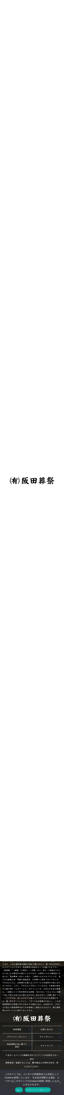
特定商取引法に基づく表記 (17, 1045)
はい (19, 1090)
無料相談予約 (32, 840)
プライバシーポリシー (17, 1036)
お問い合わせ (47, 1029)
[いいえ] (59, 1082)
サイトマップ (47, 1045)
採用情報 (17, 1029)
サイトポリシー (47, 1036)
